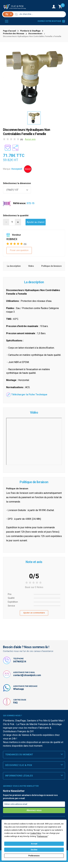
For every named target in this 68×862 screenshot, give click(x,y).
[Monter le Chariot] (60, 6)
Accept (34, 844)
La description (14, 266)
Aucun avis (30, 139)
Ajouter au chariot (35, 222)
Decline (34, 850)
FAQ (15, 702)
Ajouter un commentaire (34, 613)
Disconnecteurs (35, 34)
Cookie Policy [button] (35, 833)
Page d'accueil (9, 31)
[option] (34, 77)
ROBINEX (11, 239)
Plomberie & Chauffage (30, 31)
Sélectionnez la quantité (16, 215)
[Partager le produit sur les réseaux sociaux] (15, 148)
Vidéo (31, 266)
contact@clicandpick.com (27, 675)
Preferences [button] (42, 836)
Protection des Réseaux (13, 34)
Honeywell (16, 169)
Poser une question (19, 250)
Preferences (34, 856)
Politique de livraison (51, 266)
